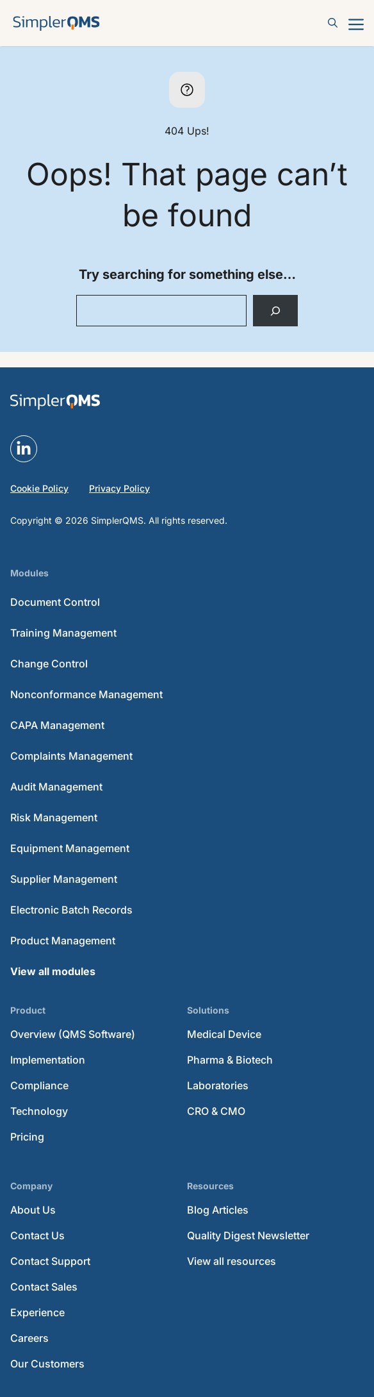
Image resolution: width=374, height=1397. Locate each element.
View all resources (231, 1261)
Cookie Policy (39, 488)
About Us (33, 1209)
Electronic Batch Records (71, 909)
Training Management (63, 632)
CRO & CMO (216, 1111)
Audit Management (56, 786)
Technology (39, 1111)
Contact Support (50, 1261)
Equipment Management (69, 848)
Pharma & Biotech (230, 1059)
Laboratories (217, 1085)
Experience (37, 1312)
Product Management (62, 940)
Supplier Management (63, 879)
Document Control (55, 602)
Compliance (39, 1085)
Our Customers (47, 1363)
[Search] (275, 310)
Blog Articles (217, 1209)
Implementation (47, 1059)
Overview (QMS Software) (72, 1034)
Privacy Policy (119, 488)
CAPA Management (57, 725)
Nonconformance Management (86, 694)
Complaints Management (71, 755)
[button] (333, 23)
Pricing (27, 1136)
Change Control (49, 663)
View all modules (52, 971)
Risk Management (53, 817)
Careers (29, 1338)
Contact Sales (43, 1286)
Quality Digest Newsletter (248, 1235)
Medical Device (224, 1034)
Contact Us (37, 1235)
